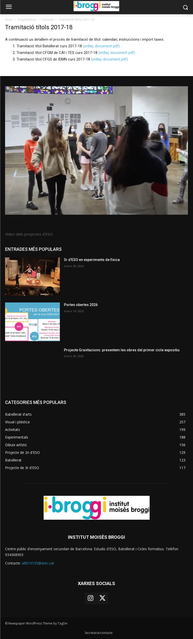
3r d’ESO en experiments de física (92, 260)
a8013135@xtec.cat (38, 563)
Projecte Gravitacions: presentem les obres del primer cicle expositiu (122, 350)
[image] (96, 150)
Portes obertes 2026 (81, 305)
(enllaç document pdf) (101, 46)
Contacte (47, 19)
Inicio (9, 19)
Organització (26, 19)
